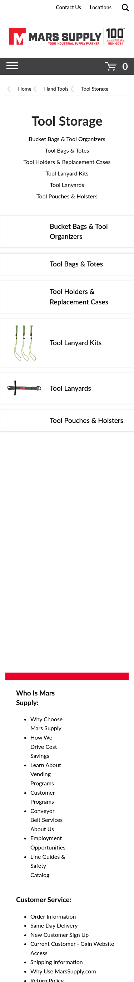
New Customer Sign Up (59, 934)
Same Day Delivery (54, 925)
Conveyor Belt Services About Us (46, 819)
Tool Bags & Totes (67, 150)
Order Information (53, 916)
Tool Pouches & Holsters (67, 196)
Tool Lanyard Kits (66, 173)
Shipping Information (56, 961)
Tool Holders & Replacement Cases (67, 161)
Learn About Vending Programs (45, 773)
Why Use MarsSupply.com (63, 971)
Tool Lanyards (67, 184)
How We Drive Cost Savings (43, 746)
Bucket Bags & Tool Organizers (67, 138)
